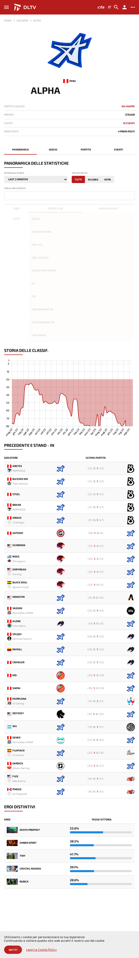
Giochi (53, 149)
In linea (93, 179)
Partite (86, 149)
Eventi (118, 149)
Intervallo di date (14, 173)
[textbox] (7, 195)
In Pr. (107, 179)
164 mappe (128, 106)
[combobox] (69, 195)
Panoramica (20, 149)
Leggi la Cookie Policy (41, 949)
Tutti (78, 179)
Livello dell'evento (15, 188)
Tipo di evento (79, 173)
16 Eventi (129, 123)
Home (8, 20)
